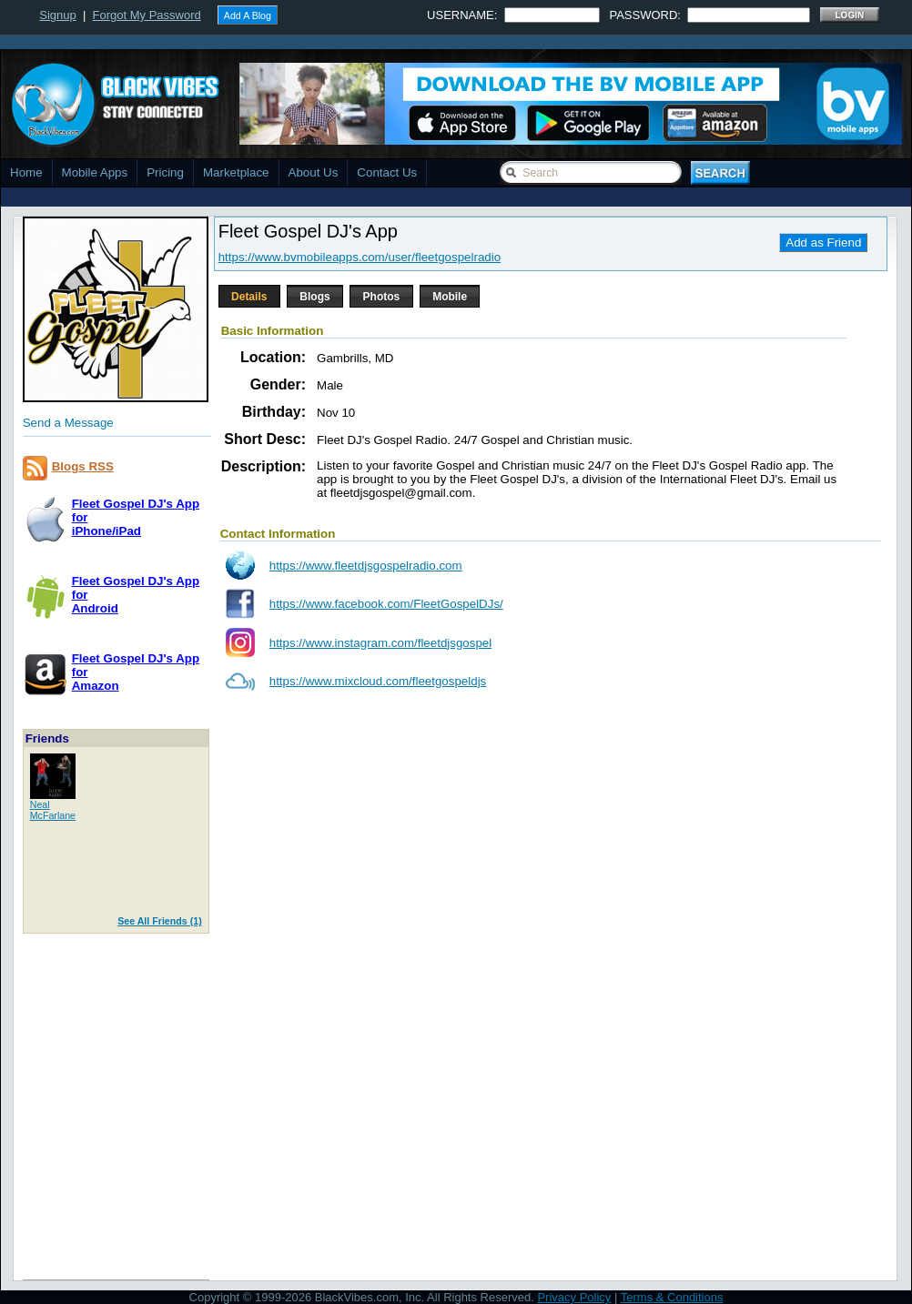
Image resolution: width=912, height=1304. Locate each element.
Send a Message (68, 423)
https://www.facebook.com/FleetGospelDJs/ (386, 604)
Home (26, 172)
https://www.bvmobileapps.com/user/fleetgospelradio (359, 257)
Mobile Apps (95, 172)
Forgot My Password (147, 15)
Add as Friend (823, 242)
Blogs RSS (83, 466)
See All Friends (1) (159, 920)
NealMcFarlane (53, 810)
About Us (314, 172)
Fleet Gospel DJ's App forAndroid (135, 594)
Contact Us (387, 172)
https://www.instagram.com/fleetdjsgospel (380, 643)
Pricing (165, 172)
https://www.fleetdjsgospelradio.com (365, 565)
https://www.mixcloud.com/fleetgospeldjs (378, 681)
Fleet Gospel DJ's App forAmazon (135, 672)
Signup (57, 15)
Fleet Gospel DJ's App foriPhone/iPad (135, 517)
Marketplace (236, 172)
